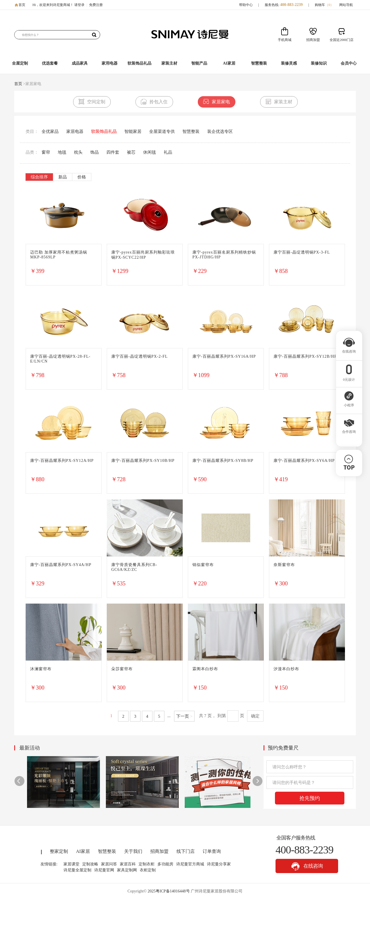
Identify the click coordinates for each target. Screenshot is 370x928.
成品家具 (80, 63)
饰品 (94, 152)
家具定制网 (127, 870)
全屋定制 (20, 63)
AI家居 (229, 63)
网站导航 (346, 5)
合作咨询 (349, 430)
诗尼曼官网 (104, 870)
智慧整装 (259, 63)
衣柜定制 (148, 870)
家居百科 (128, 864)
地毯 (62, 152)
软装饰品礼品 (139, 63)
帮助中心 (246, 5)
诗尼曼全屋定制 (77, 870)
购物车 (324, 5)
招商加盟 (159, 851)
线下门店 (185, 851)
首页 (21, 5)
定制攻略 (90, 864)
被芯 (131, 152)
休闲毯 (149, 152)
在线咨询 (307, 866)
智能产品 (199, 63)
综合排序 (39, 177)
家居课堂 (71, 864)
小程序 (349, 403)
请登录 (79, 5)
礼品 (168, 152)
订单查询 (212, 851)
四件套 (112, 152)
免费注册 (96, 5)
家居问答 (109, 864)
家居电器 (74, 131)
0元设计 (349, 378)
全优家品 (50, 131)
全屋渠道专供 (162, 131)
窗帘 (46, 152)
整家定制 (59, 851)
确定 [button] (255, 716)
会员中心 (349, 63)
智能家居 (132, 131)
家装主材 (169, 63)
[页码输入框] (233, 716)
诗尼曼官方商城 (190, 864)
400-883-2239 (291, 5)
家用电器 (110, 63)
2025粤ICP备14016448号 (169, 891)
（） (329, 5)
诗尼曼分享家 (219, 864)
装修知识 (319, 63)
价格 (81, 177)
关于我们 (133, 851)
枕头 (78, 152)
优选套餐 (50, 63)
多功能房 (165, 864)
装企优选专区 (220, 131)
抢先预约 (309, 798)
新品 (62, 177)
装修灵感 (289, 63)
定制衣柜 (147, 864)
